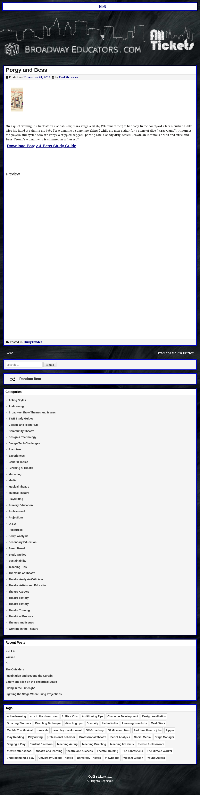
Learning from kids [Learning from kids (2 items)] (134, 723)
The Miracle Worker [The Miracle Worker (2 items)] (159, 751)
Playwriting (16, 498)
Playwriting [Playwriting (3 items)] (35, 737)
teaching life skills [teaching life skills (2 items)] (122, 744)
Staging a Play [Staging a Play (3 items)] (16, 744)
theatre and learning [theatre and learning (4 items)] (49, 751)
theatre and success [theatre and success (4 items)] (80, 751)
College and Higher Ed (23, 424)
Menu (102, 6)
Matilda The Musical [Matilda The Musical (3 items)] (20, 730)
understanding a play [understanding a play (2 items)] (20, 757)
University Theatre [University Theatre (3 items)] (89, 757)
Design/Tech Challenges (24, 443)
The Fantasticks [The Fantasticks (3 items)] (132, 751)
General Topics (18, 462)
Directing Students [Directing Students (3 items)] (19, 723)
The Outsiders (15, 669)
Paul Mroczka (68, 77)
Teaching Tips (18, 567)
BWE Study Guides (21, 418)
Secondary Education (23, 542)
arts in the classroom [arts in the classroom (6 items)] (44, 716)
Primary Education (21, 505)
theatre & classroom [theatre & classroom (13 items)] (151, 744)
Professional (17, 511)
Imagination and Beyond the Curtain (29, 675)
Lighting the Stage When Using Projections (34, 694)
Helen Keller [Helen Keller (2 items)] (110, 723)
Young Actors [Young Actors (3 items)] (156, 757)
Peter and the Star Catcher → (177, 353)
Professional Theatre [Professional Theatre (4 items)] (92, 737)
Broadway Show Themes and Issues (32, 412)
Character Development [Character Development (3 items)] (122, 716)
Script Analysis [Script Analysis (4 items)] (120, 737)
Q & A (12, 523)
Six (8, 663)
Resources (16, 529)
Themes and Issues (21, 622)
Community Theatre (21, 431)
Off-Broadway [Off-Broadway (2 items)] (95, 730)
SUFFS (10, 650)
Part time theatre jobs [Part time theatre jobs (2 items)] (148, 730)
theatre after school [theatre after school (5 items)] (19, 751)
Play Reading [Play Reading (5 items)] (15, 737)
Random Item (25, 379)
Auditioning (16, 406)
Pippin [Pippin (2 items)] (170, 730)
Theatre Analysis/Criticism (26, 579)
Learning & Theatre (21, 468)
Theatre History (19, 597)
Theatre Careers (19, 591)
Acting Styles (17, 400)
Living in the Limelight (20, 688)
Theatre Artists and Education (28, 585)
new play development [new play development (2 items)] (67, 730)
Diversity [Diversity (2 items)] (92, 723)
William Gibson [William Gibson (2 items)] (133, 757)
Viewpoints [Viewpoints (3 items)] (112, 757)
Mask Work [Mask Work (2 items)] (158, 723)
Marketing (15, 474)
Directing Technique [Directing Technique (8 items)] (48, 723)
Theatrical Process (21, 616)
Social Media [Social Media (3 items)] (142, 737)
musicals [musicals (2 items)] (42, 730)
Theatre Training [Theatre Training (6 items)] (107, 751)
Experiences (17, 455)
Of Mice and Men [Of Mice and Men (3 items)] (118, 730)
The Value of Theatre (22, 573)
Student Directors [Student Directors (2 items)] (41, 744)
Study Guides (32, 342)
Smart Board (17, 548)
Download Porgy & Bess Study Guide (41, 146)
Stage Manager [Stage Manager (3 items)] (164, 737)
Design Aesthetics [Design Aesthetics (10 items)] (154, 716)
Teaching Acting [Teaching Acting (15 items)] (67, 744)
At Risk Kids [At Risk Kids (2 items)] (70, 716)
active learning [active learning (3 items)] (16, 716)
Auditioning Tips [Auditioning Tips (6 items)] (92, 716)
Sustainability (17, 560)
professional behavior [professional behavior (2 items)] (61, 737)
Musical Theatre (19, 486)
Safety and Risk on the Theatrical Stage (31, 681)
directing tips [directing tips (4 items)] (74, 723)
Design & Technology (22, 437)
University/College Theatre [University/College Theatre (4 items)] (55, 757)
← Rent (8, 353)
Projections (16, 517)
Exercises (15, 449)
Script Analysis (18, 536)
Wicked (10, 657)
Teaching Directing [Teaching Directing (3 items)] (94, 744)
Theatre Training (19, 610)
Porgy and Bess (26, 70)
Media (12, 480)
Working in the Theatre (23, 628)
